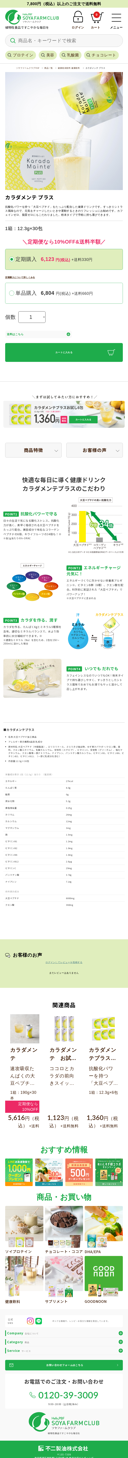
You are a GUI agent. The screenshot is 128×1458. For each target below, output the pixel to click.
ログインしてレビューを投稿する (64, 962)
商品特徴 (33, 450)
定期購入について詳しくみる (20, 277)
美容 (50, 55)
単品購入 (54, 293)
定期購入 (54, 259)
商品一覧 (48, 68)
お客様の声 (95, 450)
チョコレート (104, 55)
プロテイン (23, 55)
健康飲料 (75, 68)
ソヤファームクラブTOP (27, 68)
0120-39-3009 (68, 1395)
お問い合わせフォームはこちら (64, 1365)
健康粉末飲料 (64, 68)
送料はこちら (38, 334)
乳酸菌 (73, 55)
